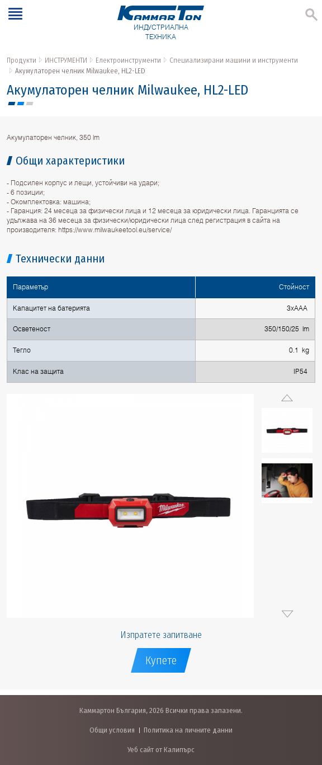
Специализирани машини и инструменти (233, 60)
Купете (161, 660)
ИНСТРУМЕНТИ (66, 60)
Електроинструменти (128, 60)
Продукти (21, 60)
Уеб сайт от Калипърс (161, 749)
